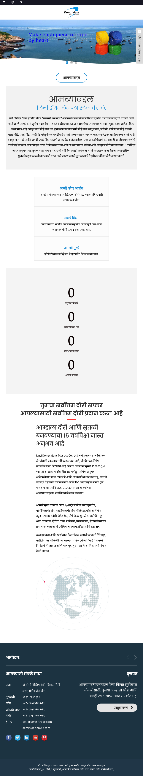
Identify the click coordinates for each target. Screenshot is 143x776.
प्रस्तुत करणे (121, 707)
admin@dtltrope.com (36, 728)
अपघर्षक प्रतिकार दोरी (73, 769)
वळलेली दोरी (35, 769)
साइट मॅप (85, 765)
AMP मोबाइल (98, 765)
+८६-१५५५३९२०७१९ (34, 703)
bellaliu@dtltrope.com (37, 721)
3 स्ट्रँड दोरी (56, 769)
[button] (67, 62)
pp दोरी (46, 769)
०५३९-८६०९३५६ (31, 697)
